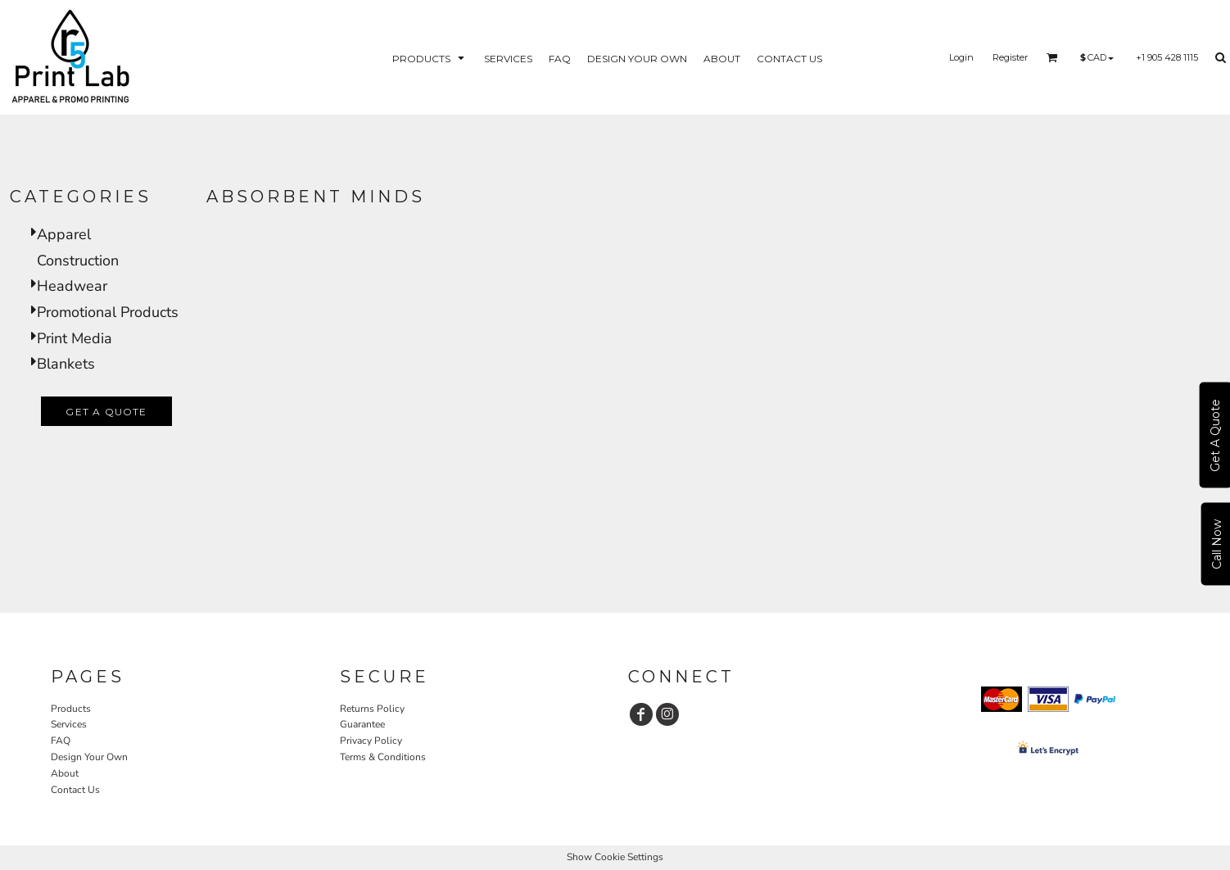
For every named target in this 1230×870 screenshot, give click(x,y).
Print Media (74, 338)
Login (961, 57)
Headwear (72, 286)
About (65, 773)
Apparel (64, 234)
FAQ (60, 740)
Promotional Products (108, 312)
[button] (430, 58)
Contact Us (75, 789)
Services (69, 724)
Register (1010, 57)
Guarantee (362, 724)
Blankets (66, 364)
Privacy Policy (371, 740)
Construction (78, 260)
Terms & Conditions (383, 757)
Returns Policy (372, 708)
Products (71, 708)
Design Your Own (89, 757)
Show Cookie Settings (615, 856)
